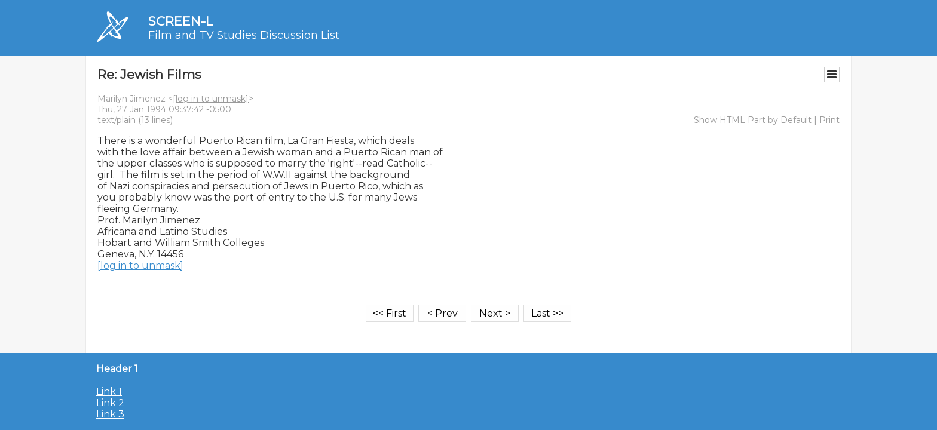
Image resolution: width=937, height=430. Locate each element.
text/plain (116, 120)
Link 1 (109, 391)
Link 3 (110, 414)
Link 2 (110, 402)
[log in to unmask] (211, 98)
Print (829, 120)
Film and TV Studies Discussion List (243, 35)
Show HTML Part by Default (753, 120)
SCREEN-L (180, 21)
